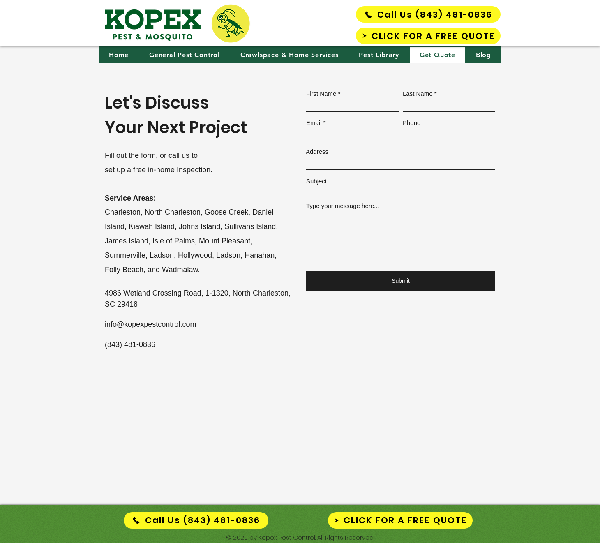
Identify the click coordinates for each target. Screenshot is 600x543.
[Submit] (400, 281)
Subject (316, 181)
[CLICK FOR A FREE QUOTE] (428, 36)
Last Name (418, 93)
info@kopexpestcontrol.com (150, 324)
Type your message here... (342, 206)
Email (314, 123)
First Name (321, 93)
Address (317, 151)
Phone (411, 123)
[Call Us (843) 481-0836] (428, 14)
